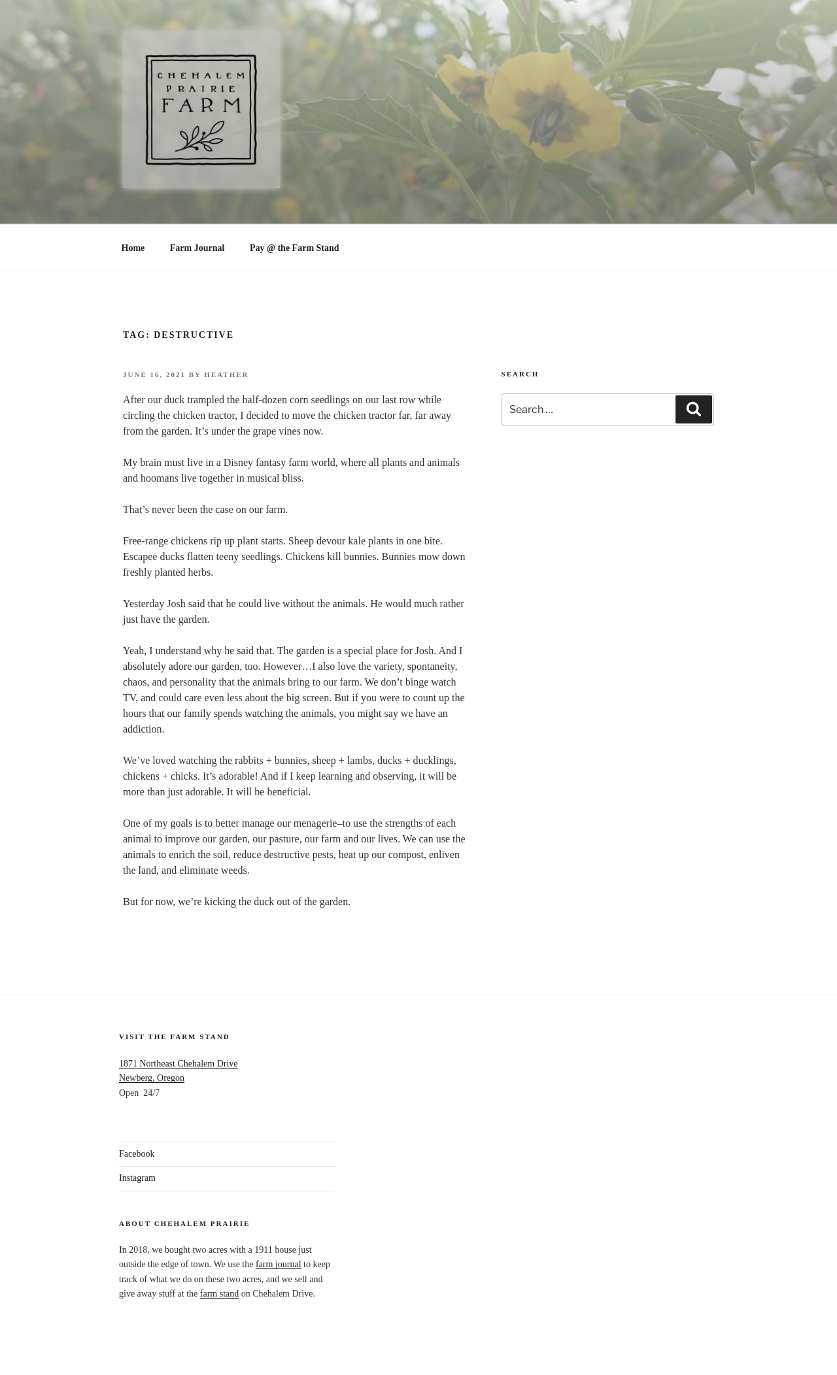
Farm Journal (197, 248)
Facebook (136, 1154)
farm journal (278, 1264)
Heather (226, 374)
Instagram (137, 1178)
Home (133, 248)
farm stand (219, 1294)
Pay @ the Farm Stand (294, 248)
